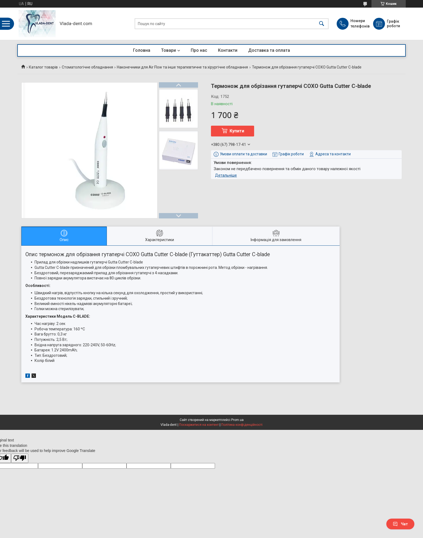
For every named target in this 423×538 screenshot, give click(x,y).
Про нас (199, 50)
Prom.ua (237, 420)
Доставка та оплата (269, 50)
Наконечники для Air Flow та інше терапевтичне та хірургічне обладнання (182, 67)
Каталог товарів (43, 67)
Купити (237, 130)
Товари (168, 50)
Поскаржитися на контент (199, 425)
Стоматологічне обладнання (87, 67)
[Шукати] (321, 24)
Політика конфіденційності (241, 425)
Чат (400, 524)
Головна (141, 50)
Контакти (227, 50)
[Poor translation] (19, 458)
